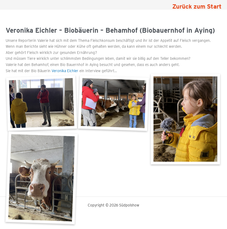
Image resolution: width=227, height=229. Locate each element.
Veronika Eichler (65, 71)
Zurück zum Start (197, 6)
